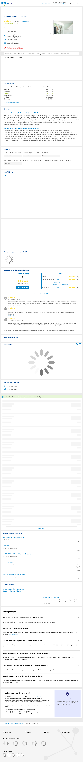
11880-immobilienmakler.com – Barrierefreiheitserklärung (14, 590)
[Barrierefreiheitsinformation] (77, 3)
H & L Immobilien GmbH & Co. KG (13, 574)
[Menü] (80, 3)
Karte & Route (10, 57)
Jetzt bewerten (23, 287)
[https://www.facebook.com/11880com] (4, 755)
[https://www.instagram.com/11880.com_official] (9, 755)
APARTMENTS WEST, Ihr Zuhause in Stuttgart (17, 554)
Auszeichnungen (53, 54)
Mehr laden (41, 528)
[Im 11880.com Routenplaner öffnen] (77, 343)
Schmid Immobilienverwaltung (12, 537)
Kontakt (20, 57)
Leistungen (31, 54)
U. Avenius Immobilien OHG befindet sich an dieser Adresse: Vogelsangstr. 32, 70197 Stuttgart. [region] (29, 622)
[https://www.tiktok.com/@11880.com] (13, 755)
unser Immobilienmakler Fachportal (25, 310)
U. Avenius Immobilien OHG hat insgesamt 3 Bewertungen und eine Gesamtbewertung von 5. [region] (28, 670)
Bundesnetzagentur (40, 697)
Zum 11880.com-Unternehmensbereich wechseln (54, 3)
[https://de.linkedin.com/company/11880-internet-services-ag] (18, 755)
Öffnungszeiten (10, 54)
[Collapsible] (78, 617)
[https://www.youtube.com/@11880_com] (22, 755)
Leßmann (6, 546)
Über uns (21, 54)
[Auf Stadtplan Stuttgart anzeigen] (80, 344)
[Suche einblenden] (71, 3)
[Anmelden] (74, 3)
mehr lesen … (12, 315)
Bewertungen (66, 54)
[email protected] (13, 634)
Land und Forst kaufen (51, 597)
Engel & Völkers (8, 562)
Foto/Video (41, 54)
